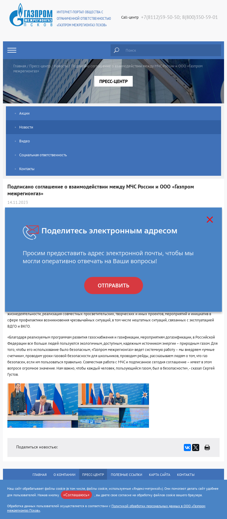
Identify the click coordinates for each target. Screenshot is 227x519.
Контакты (27, 168)
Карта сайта (159, 474)
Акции (24, 113)
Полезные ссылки (126, 474)
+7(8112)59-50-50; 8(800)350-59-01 (179, 17)
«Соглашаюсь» (76, 494)
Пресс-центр (40, 66)
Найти (116, 50)
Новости (61, 66)
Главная (19, 66)
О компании (64, 474)
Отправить (113, 285)
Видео (24, 141)
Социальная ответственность (43, 154)
